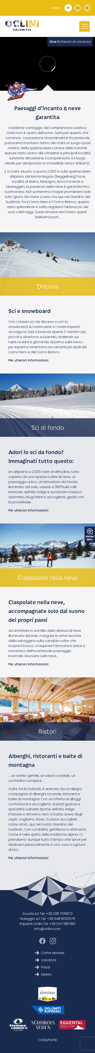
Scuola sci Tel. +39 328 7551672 (47, 913)
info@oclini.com (47, 928)
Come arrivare (49, 952)
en (77, 8)
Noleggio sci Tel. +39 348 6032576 (47, 918)
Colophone (47, 1039)
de (87, 8)
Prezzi (42, 967)
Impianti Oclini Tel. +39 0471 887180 (47, 923)
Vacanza (45, 960)
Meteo (43, 974)
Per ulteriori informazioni (28, 360)
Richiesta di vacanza (70, 41)
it (68, 8)
